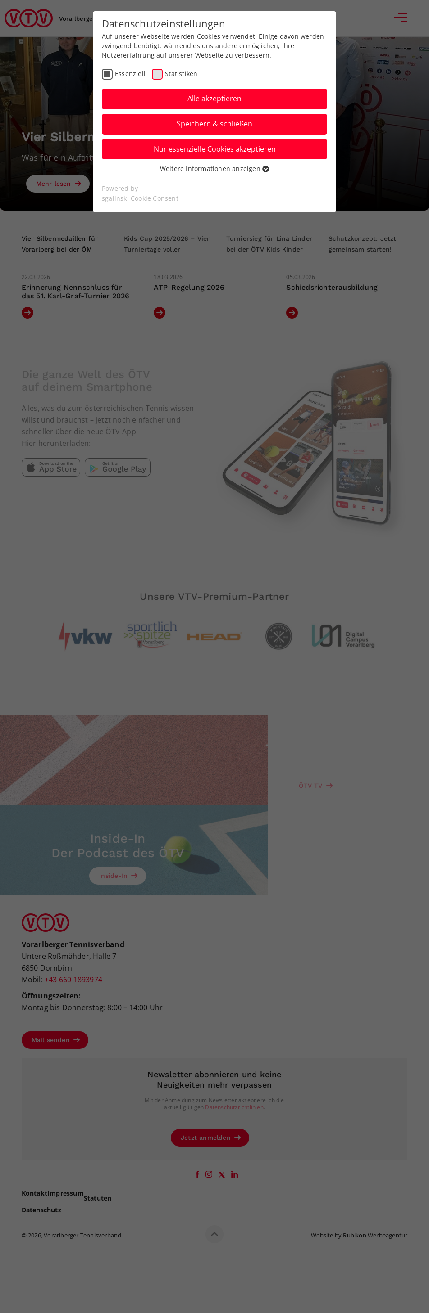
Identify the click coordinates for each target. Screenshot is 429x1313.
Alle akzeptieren (214, 98)
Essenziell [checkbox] (130, 73)
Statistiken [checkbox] (181, 73)
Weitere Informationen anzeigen (214, 168)
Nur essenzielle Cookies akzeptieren (215, 149)
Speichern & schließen (214, 124)
